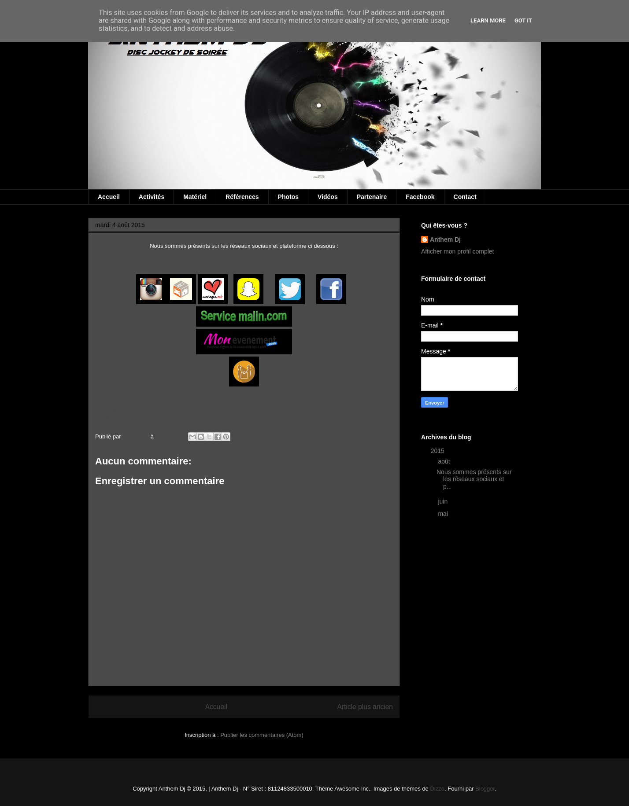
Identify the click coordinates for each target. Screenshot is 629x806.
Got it (523, 20)
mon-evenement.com (122, 416)
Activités (151, 196)
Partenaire (372, 196)
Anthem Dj (445, 239)
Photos (288, 196)
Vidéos (328, 196)
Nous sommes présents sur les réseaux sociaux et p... (474, 479)
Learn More (488, 20)
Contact (465, 196)
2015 (438, 450)
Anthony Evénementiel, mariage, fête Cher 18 (153, 408)
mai (443, 513)
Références (242, 196)
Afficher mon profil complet (457, 251)
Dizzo (437, 788)
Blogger (485, 788)
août (444, 461)
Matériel (195, 196)
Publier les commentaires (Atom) (261, 735)
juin (443, 501)
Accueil (109, 196)
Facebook (420, 196)
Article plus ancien (365, 706)
